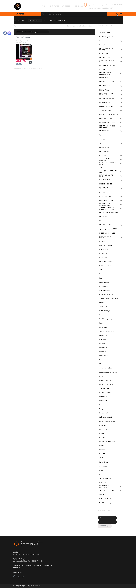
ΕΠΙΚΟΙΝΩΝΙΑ (79, 6)
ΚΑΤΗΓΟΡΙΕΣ (54, 6)
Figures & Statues (23, 37)
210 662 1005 (116, 4)
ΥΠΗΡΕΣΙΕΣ (66, 6)
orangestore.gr (20, 586)
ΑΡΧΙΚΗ (44, 6)
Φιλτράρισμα (104, 526)
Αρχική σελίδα (19, 20)
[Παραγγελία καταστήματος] (32, 31)
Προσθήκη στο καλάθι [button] (30, 62)
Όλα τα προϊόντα (35, 20)
